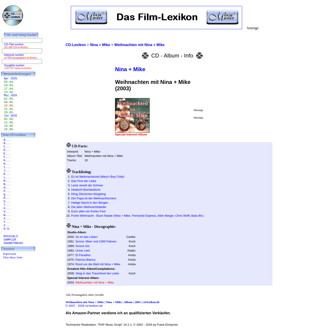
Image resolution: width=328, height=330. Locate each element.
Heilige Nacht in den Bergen (89, 202)
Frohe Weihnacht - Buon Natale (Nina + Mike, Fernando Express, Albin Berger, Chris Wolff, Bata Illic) (137, 215)
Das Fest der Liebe (83, 181)
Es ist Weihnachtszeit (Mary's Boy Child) (97, 176)
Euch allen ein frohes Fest (88, 211)
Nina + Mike (130, 69)
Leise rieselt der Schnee (87, 185)
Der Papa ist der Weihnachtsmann (93, 198)
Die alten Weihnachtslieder (88, 207)
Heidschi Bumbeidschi (85, 189)
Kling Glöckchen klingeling (88, 194)
